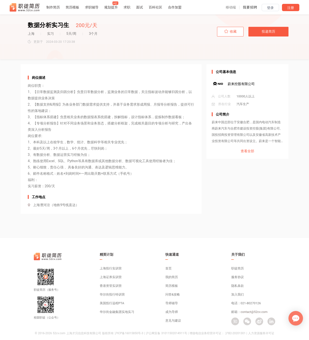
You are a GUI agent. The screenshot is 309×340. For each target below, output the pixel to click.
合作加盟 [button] (175, 7)
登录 (270, 8)
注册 (290, 8)
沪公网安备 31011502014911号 (166, 333)
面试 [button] (139, 7)
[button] (231, 7)
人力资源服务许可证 (261, 333)
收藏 (230, 31)
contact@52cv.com (254, 312)
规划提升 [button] (111, 7)
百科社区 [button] (155, 7)
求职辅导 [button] (91, 7)
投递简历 (268, 31)
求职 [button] (127, 7)
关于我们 (238, 254)
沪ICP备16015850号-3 (129, 333)
